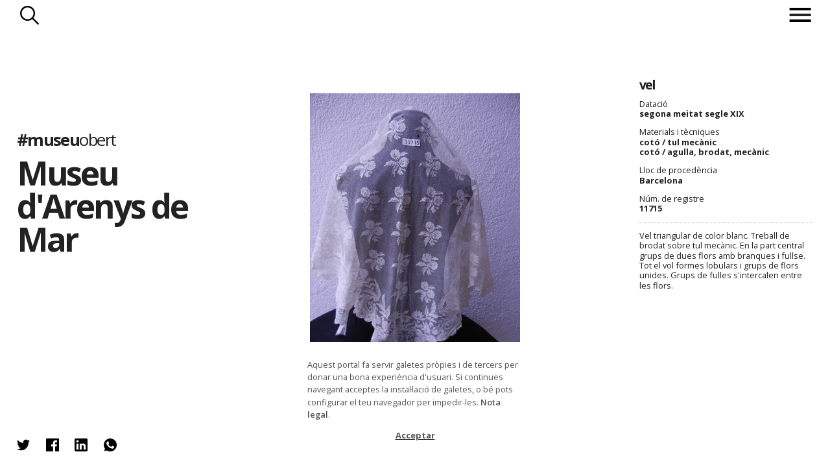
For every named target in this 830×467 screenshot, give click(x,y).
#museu (66, 139)
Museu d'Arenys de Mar (102, 205)
